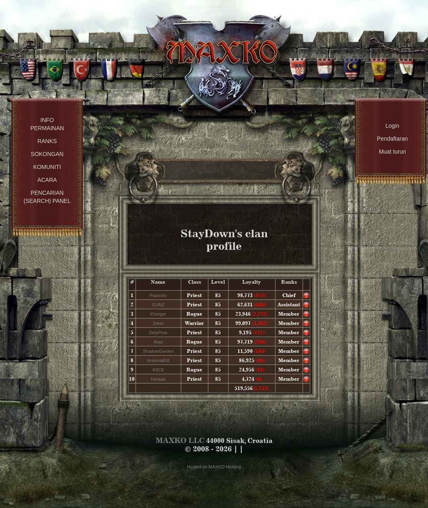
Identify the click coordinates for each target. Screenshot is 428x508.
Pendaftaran (392, 138)
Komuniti (47, 167)
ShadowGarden (158, 351)
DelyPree (158, 332)
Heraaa (158, 379)
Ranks (47, 141)
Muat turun (392, 151)
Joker (158, 323)
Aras (158, 341)
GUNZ (158, 304)
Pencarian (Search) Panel (46, 197)
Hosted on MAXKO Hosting (214, 466)
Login (392, 125)
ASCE (158, 369)
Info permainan (47, 124)
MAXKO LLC (180, 440)
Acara (47, 180)
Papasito (158, 295)
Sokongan (47, 154)
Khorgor (158, 314)
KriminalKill (158, 360)
